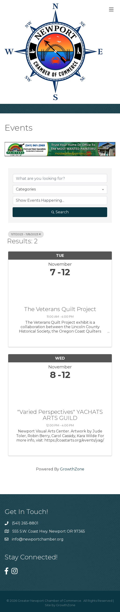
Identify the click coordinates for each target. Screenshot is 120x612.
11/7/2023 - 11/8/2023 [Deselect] (26, 234)
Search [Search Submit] (60, 212)
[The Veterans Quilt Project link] (60, 290)
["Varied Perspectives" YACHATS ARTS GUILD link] (60, 393)
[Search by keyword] (60, 178)
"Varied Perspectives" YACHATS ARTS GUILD (60, 415)
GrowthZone (72, 469)
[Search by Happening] (60, 200)
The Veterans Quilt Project (60, 309)
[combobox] (60, 189)
